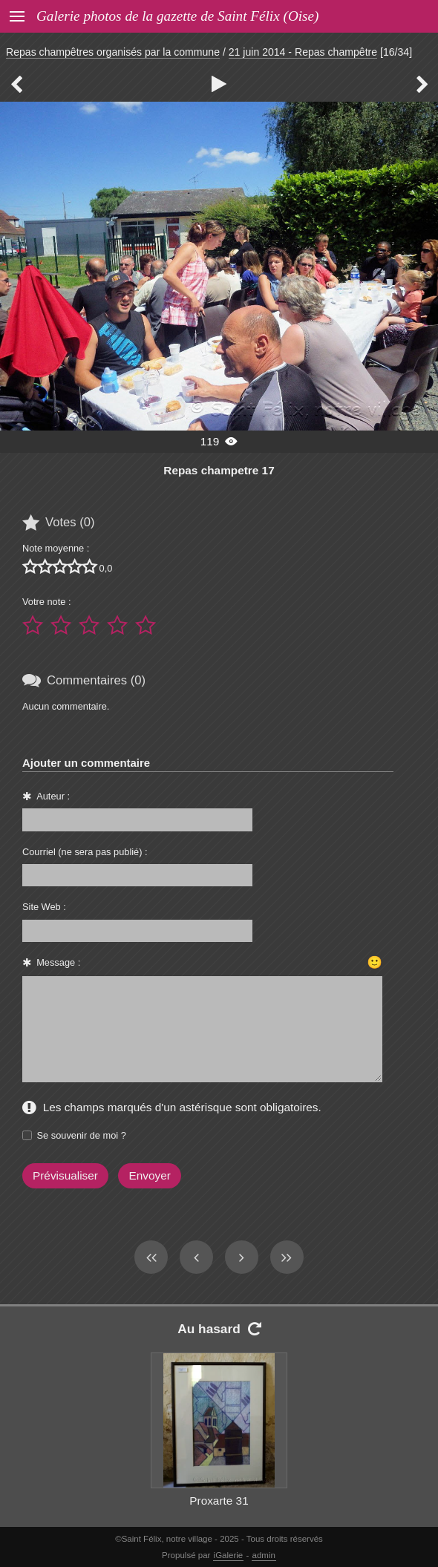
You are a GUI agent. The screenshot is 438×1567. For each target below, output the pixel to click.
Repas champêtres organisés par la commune (113, 52)
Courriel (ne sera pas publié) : (85, 851)
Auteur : (53, 796)
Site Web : (44, 906)
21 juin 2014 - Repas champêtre (303, 52)
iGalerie (228, 1555)
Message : (58, 962)
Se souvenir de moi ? (81, 1135)
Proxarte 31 (218, 1500)
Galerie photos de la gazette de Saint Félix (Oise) (177, 16)
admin (263, 1555)
